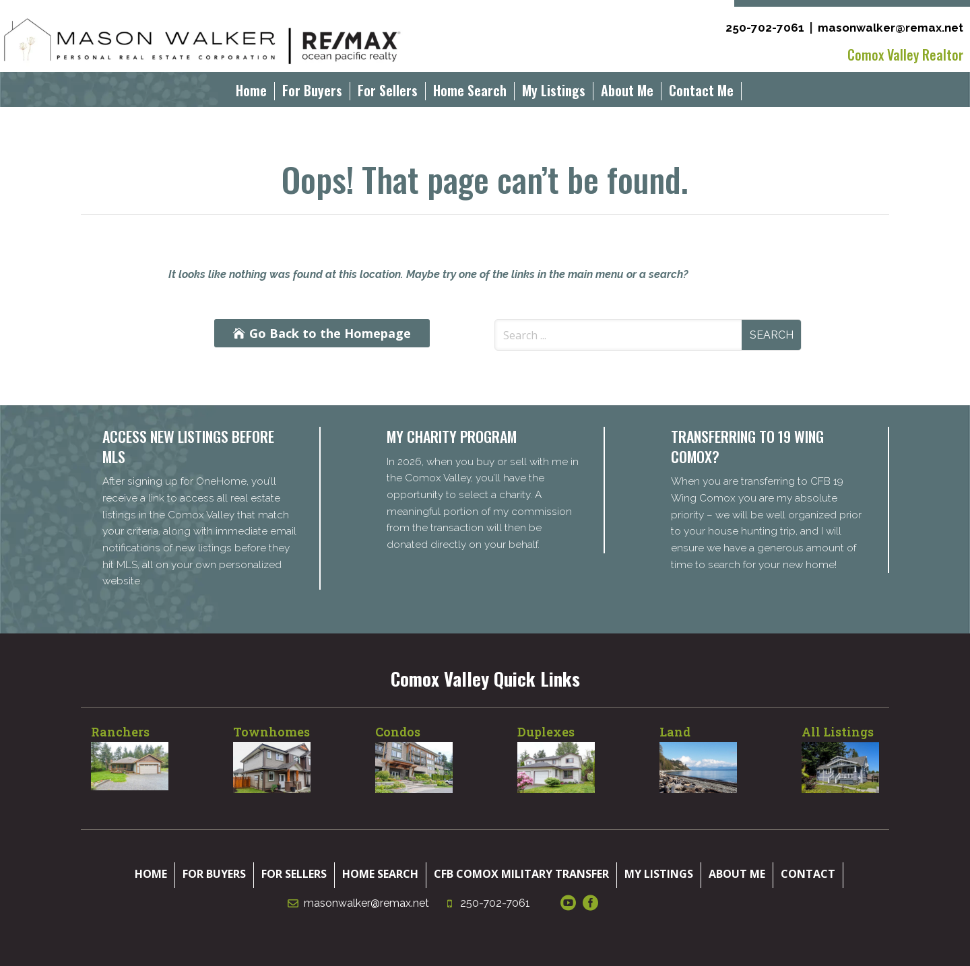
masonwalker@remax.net (890, 27)
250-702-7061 (764, 27)
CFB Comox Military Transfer (521, 873)
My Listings (553, 92)
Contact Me (701, 92)
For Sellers (388, 92)
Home (251, 92)
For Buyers (312, 92)
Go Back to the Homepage (330, 333)
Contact (808, 873)
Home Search (470, 92)
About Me (627, 92)
